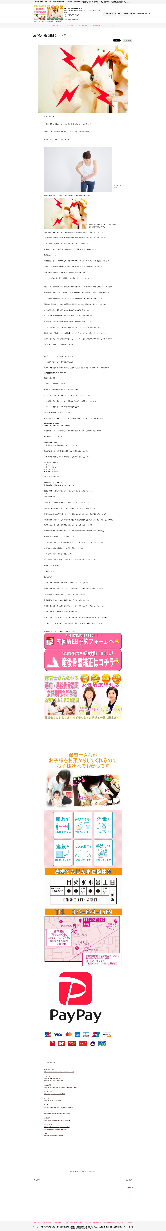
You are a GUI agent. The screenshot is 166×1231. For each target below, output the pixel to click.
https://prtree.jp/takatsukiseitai (53, 1100)
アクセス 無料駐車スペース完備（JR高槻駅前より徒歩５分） (113, 2)
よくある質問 (83, 25)
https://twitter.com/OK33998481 (53, 1135)
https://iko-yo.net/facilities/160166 (54, 1094)
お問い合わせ (87, 2)
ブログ (111, 25)
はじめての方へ (69, 25)
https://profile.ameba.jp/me (52, 1078)
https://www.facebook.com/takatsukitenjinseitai (58, 1107)
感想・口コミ (78, 1223)
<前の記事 (36, 1180)
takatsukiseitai (91, 1171)
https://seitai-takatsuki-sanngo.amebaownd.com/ (59, 1072)
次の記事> (129, 1180)
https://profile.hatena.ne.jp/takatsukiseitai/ (56, 1127)
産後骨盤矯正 (97, 25)
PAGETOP (130, 1187)
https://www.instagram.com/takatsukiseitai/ (57, 1113)
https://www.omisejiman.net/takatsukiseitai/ (57, 1120)
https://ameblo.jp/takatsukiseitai (53, 1080)
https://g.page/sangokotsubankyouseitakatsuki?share (60, 1087)
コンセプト (54, 25)
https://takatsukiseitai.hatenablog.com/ (56, 1129)
